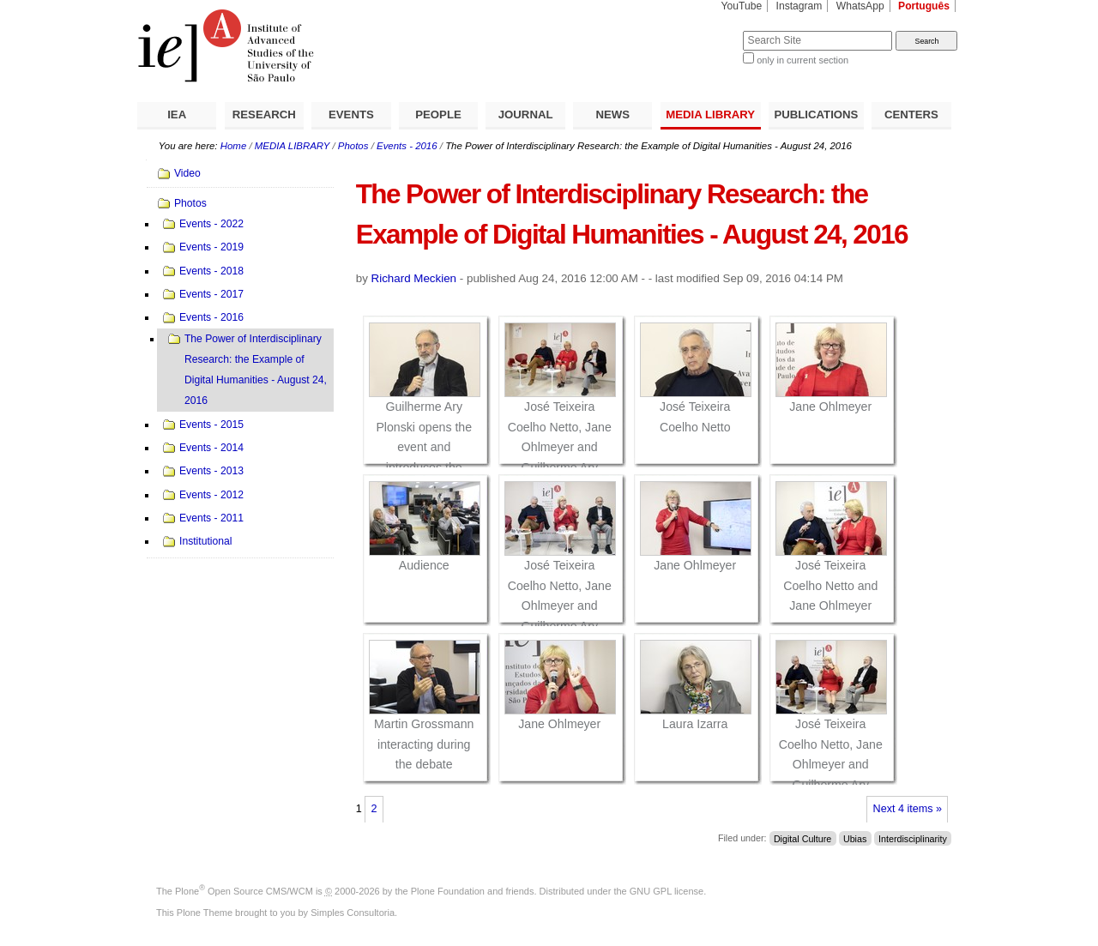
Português (924, 6)
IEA (176, 114)
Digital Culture (802, 838)
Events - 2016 (407, 146)
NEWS (612, 114)
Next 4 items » (907, 809)
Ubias (854, 838)
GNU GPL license (666, 891)
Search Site (701, 30)
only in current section (802, 60)
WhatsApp (860, 6)
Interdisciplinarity (912, 838)
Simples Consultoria (353, 912)
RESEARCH (264, 114)
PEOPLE (438, 114)
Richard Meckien (414, 278)
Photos (353, 146)
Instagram (799, 6)
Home (233, 146)
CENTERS (911, 114)
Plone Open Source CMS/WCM (244, 891)
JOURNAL (525, 114)
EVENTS (351, 114)
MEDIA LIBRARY (710, 114)
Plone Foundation (448, 891)
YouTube (742, 6)
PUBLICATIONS (816, 114)
